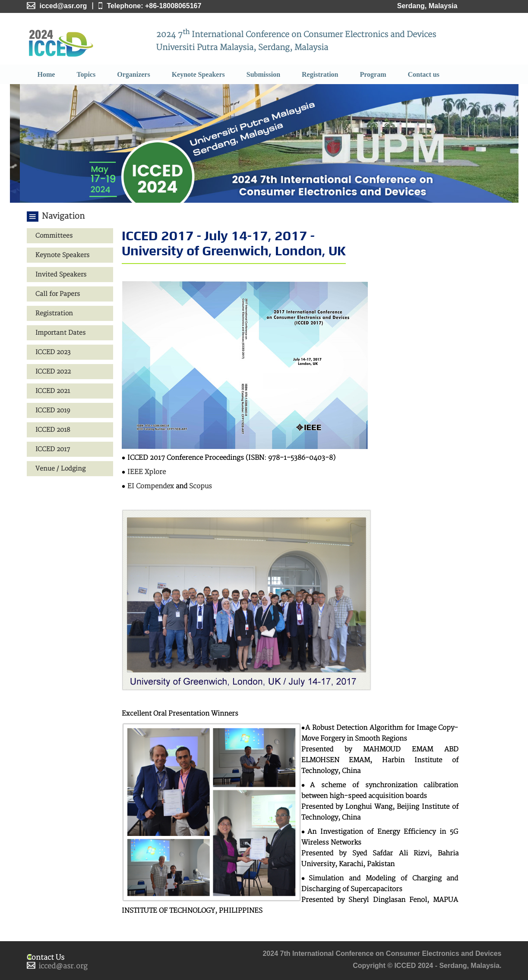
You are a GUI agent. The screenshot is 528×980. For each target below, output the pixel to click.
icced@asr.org (62, 966)
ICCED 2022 (53, 371)
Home (46, 74)
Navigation (63, 216)
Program (373, 74)
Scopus (200, 486)
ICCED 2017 (52, 449)
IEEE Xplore (146, 472)
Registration (320, 74)
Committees (54, 235)
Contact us (423, 74)
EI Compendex (150, 486)
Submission (263, 74)
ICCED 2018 (52, 429)
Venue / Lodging (60, 468)
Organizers (133, 74)
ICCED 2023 (52, 352)
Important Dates (60, 332)
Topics (85, 74)
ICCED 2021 (52, 391)
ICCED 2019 (52, 410)
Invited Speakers (60, 274)
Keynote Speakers (198, 74)
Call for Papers (57, 294)
